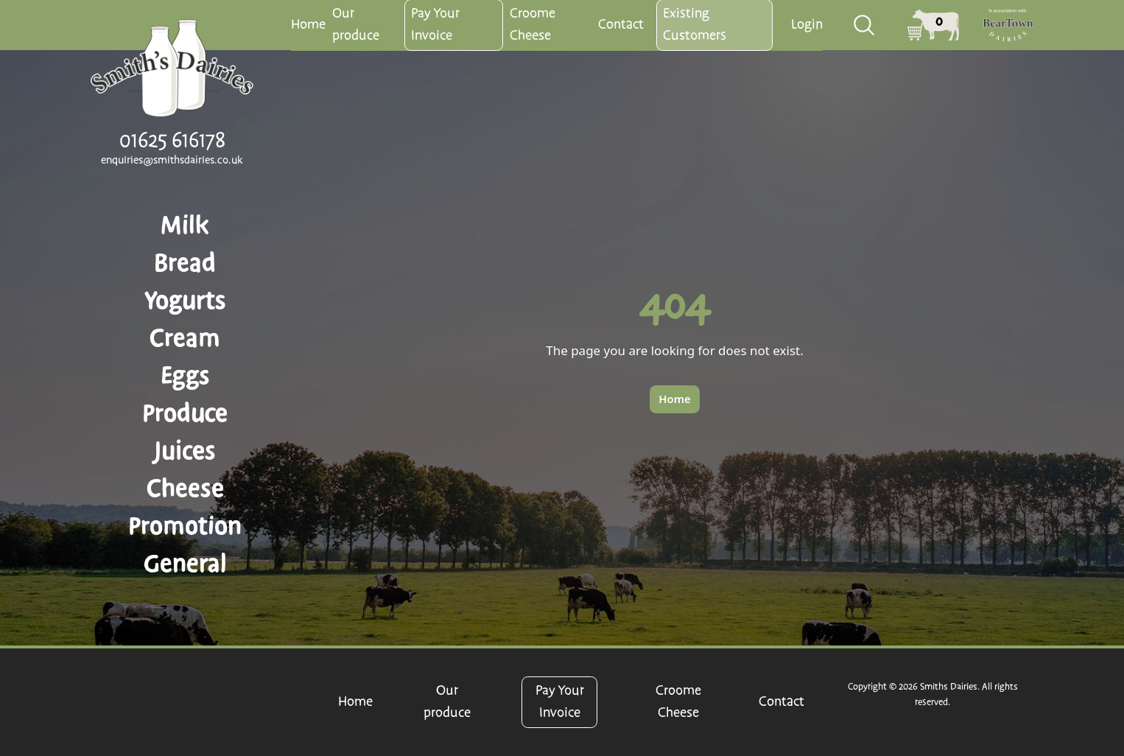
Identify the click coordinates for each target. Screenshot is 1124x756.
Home (308, 24)
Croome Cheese (532, 24)
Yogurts (185, 301)
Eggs (185, 376)
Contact (621, 24)
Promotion (185, 526)
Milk (185, 225)
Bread (185, 263)
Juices (185, 451)
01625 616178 (172, 141)
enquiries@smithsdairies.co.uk (172, 160)
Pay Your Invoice (559, 702)
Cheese (185, 488)
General (185, 564)
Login (807, 24)
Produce (185, 413)
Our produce (355, 24)
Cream (185, 338)
